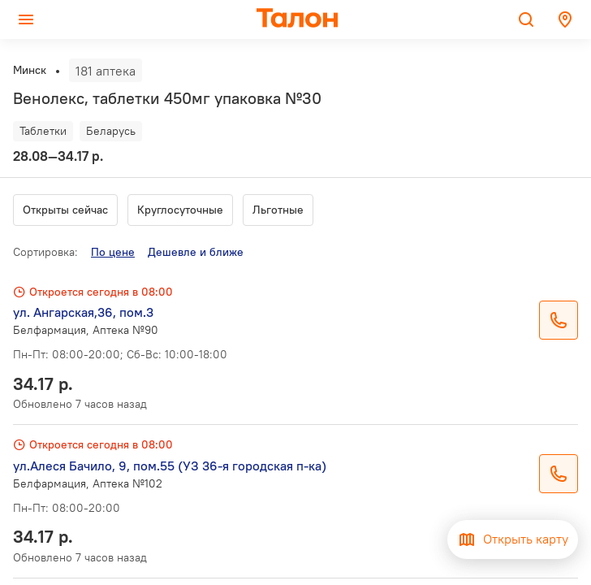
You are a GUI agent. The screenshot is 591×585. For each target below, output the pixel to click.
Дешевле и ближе (196, 252)
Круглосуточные (180, 209)
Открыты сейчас (65, 209)
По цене (113, 252)
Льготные (278, 209)
